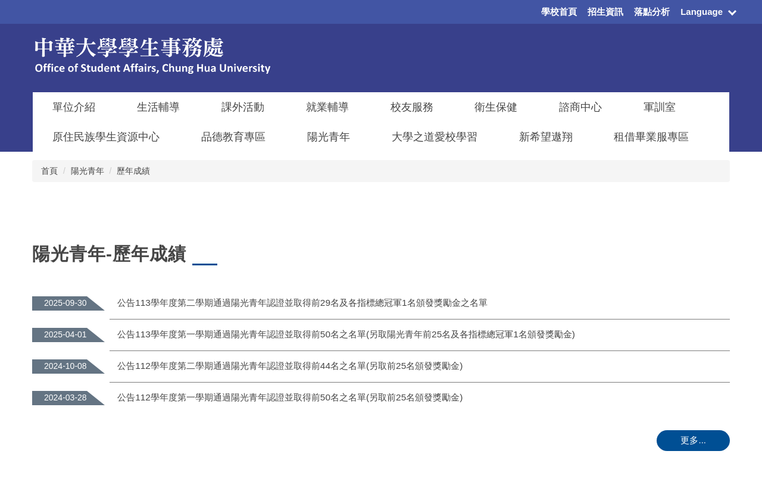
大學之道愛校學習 (434, 137)
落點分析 (652, 12)
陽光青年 (87, 171)
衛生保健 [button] (495, 107)
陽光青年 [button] (328, 137)
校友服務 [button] (412, 107)
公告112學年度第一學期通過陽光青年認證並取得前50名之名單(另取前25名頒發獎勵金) (290, 397)
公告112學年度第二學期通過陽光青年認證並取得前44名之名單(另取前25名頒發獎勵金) (290, 366)
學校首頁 (559, 12)
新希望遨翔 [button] (546, 137)
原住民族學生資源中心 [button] (106, 137)
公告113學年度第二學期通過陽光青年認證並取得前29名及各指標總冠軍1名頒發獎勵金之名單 (302, 303)
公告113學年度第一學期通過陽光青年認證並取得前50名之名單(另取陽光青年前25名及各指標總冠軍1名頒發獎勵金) (346, 334)
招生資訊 (605, 12)
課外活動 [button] (242, 107)
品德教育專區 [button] (233, 137)
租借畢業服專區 (651, 137)
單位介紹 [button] (73, 107)
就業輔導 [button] (327, 107)
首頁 (49, 171)
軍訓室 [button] (660, 107)
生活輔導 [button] (158, 107)
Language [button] (701, 12)
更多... (693, 440)
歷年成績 (133, 171)
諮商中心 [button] (580, 107)
